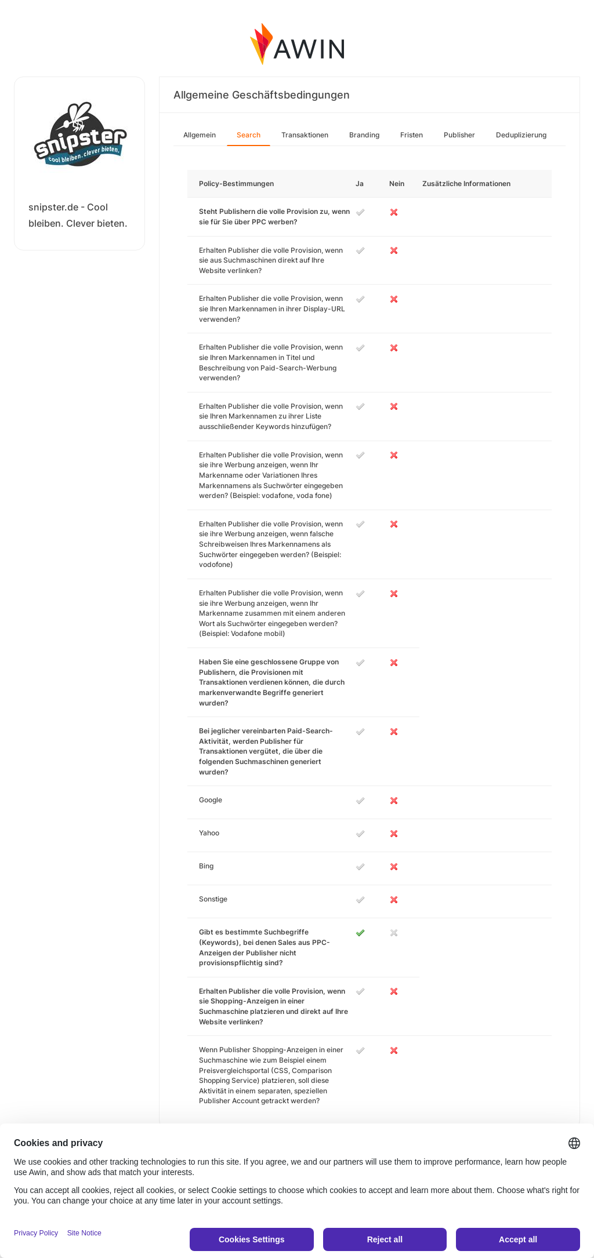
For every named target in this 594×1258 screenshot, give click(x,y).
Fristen (411, 134)
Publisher (459, 134)
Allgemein (199, 134)
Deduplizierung (521, 134)
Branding (364, 134)
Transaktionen (304, 134)
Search (248, 134)
